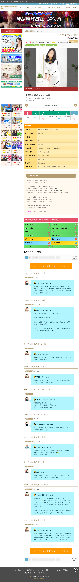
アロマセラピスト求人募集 (60, 570)
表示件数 (74, 256)
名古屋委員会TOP (30, 31)
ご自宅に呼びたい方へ (42, 573)
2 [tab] (39, 26)
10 (57, 257)
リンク (52, 573)
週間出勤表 (30, 570)
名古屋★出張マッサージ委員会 (40, 576)
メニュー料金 (39, 570)
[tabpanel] (39, 19)
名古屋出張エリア (30, 573)
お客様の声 (48, 570)
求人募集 (75, 7)
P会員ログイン (11, 31)
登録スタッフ (22, 570)
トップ (14, 570)
